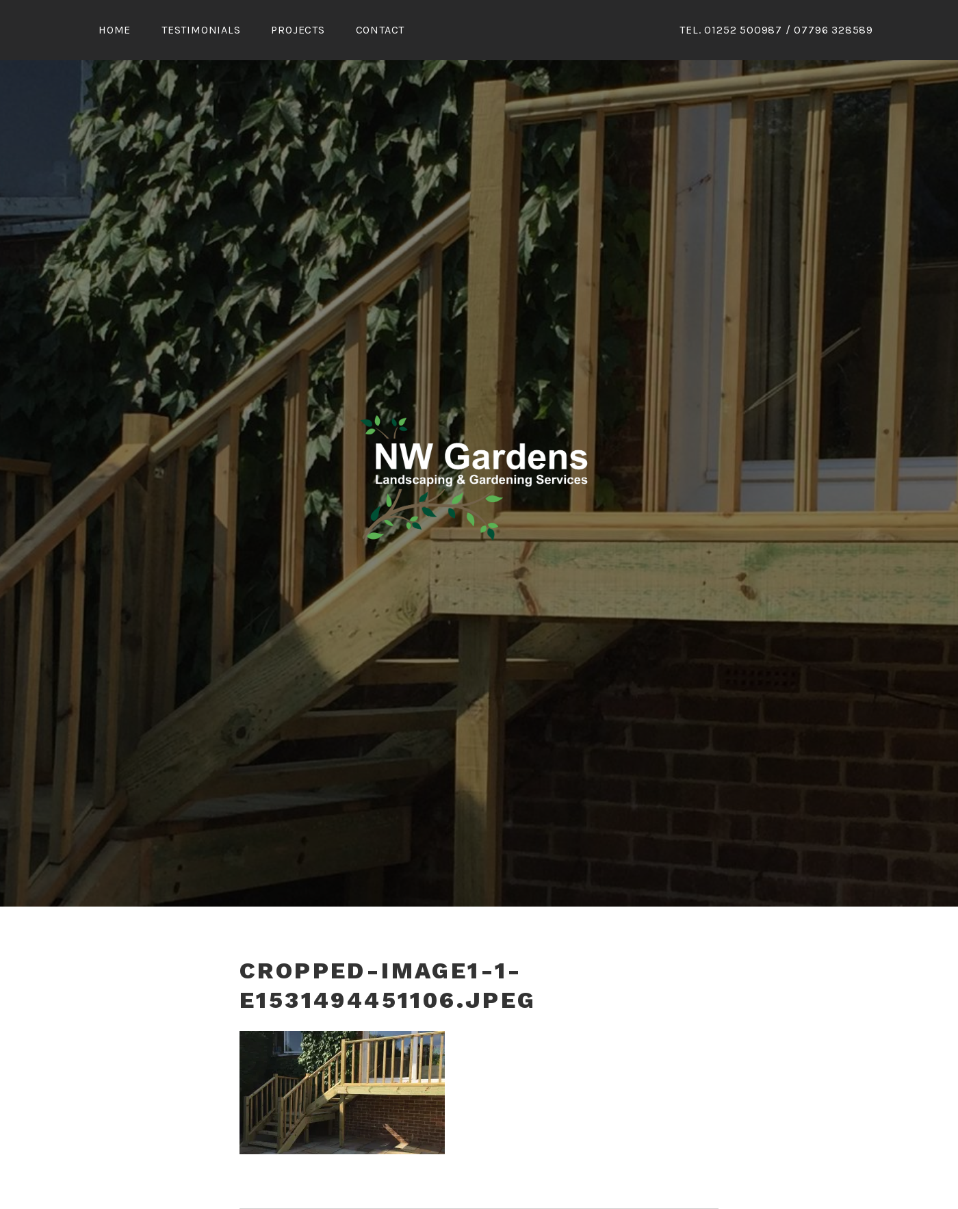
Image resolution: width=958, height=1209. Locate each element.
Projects (297, 29)
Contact (380, 29)
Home (115, 29)
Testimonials (201, 29)
